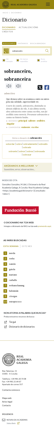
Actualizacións (28, 27)
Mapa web (7, 398)
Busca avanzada (38, 43)
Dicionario (9, 27)
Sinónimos (23, 43)
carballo (13, 280)
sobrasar (27, 154)
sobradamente (30, 144)
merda (12, 253)
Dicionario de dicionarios (22, 326)
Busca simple (9, 43)
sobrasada (40, 151)
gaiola (12, 269)
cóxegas (13, 296)
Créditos (7, 31)
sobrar (22, 151)
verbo (12, 258)
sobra (19, 144)
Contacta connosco (11, 390)
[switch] (36, 166)
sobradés (43, 144)
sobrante (13, 151)
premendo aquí (44, 226)
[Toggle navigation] (48, 4)
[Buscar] (47, 51)
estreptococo (15, 301)
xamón (12, 264)
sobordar (10, 144)
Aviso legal (7, 401)
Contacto (6, 405)
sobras (30, 151)
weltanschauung (16, 285)
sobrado (27, 147)
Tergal (12, 321)
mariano (13, 274)
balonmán (13, 291)
